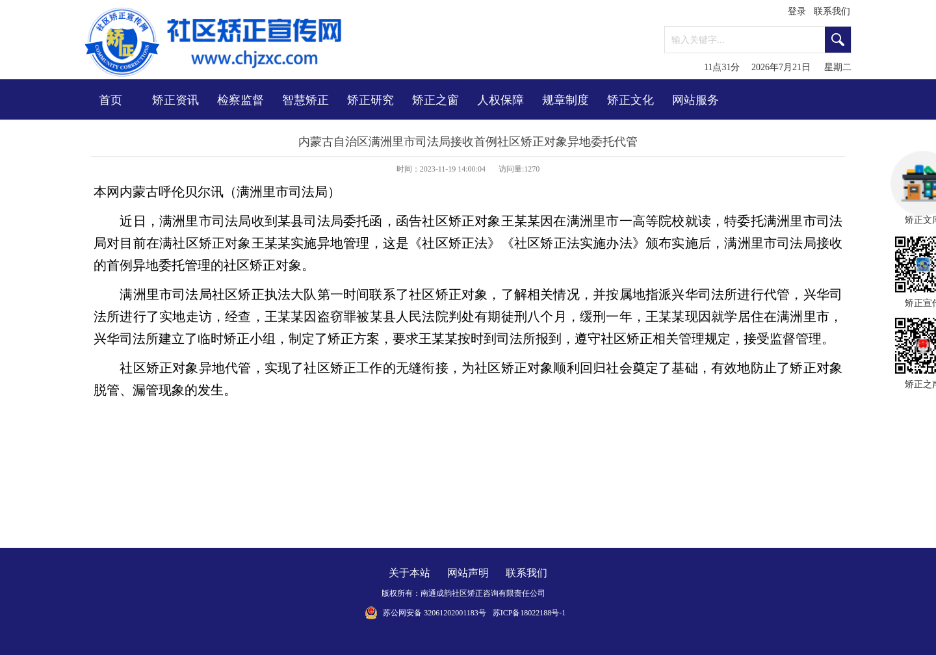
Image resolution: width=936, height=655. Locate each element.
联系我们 (832, 11)
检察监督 (240, 100)
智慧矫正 (305, 100)
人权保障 (500, 100)
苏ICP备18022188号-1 (529, 612)
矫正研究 (370, 100)
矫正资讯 (175, 100)
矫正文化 (630, 100)
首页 (110, 100)
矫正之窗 (435, 100)
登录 (797, 11)
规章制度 (565, 100)
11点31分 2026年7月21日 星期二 (778, 67)
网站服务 (695, 100)
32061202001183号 (455, 612)
